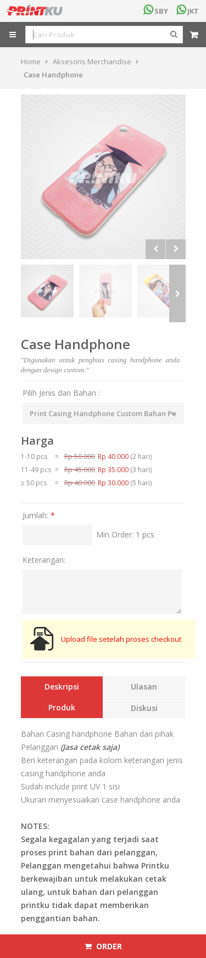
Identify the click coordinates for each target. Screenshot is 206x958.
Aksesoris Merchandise (92, 61)
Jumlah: (39, 515)
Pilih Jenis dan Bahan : (61, 393)
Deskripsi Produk (61, 697)
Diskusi (144, 708)
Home (31, 61)
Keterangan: (44, 559)
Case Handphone (53, 75)
